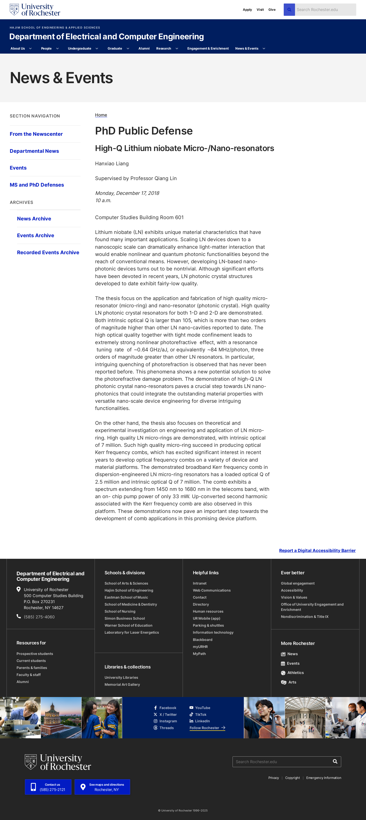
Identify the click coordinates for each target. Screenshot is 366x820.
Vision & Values (294, 597)
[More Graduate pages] (128, 49)
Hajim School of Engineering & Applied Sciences (55, 28)
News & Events (246, 48)
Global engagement (298, 583)
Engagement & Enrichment (208, 48)
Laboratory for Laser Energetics (132, 632)
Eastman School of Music (126, 597)
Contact (199, 597)
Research (163, 48)
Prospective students (35, 653)
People (46, 48)
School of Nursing (120, 611)
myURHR (200, 646)
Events (290, 663)
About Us (18, 48)
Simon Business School (125, 618)
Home (101, 115)
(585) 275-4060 (39, 617)
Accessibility (292, 590)
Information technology (213, 632)
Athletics (292, 672)
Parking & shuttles (208, 625)
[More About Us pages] (30, 49)
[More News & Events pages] (264, 49)
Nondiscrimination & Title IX (305, 616)
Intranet (199, 583)
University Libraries (121, 677)
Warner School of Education (129, 625)
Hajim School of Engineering (129, 590)
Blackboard (202, 639)
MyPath (199, 653)
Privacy (273, 777)
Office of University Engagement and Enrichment (312, 607)
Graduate (115, 48)
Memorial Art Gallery (122, 684)
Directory (201, 604)
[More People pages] (57, 49)
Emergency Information (323, 777)
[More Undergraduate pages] (97, 49)
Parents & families (32, 667)
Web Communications (212, 590)
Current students (31, 660)
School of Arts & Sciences (126, 583)
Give (272, 9)
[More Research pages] (177, 49)
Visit (260, 9)
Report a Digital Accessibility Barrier (317, 550)
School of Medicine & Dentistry (131, 604)
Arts (288, 682)
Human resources (208, 611)
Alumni (144, 48)
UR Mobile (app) (207, 618)
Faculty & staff (29, 674)
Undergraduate (79, 48)
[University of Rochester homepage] (35, 10)
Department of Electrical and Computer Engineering (106, 37)
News (289, 653)
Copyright (292, 777)
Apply (247, 9)
